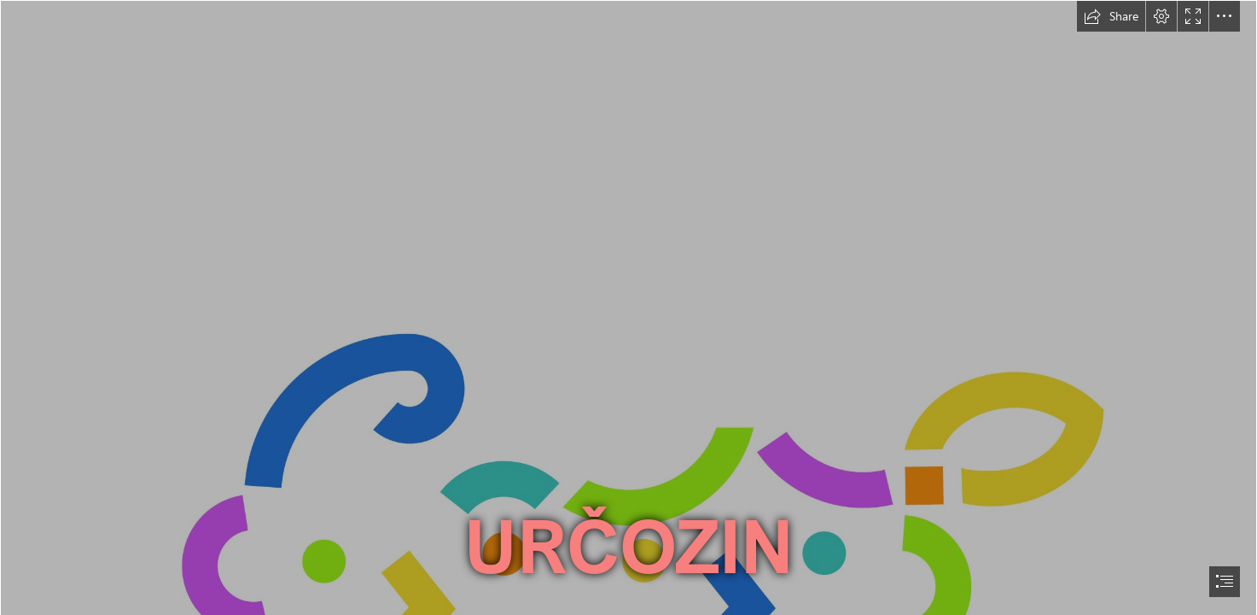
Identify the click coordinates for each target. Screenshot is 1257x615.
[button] (1111, 16)
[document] (628, 307)
